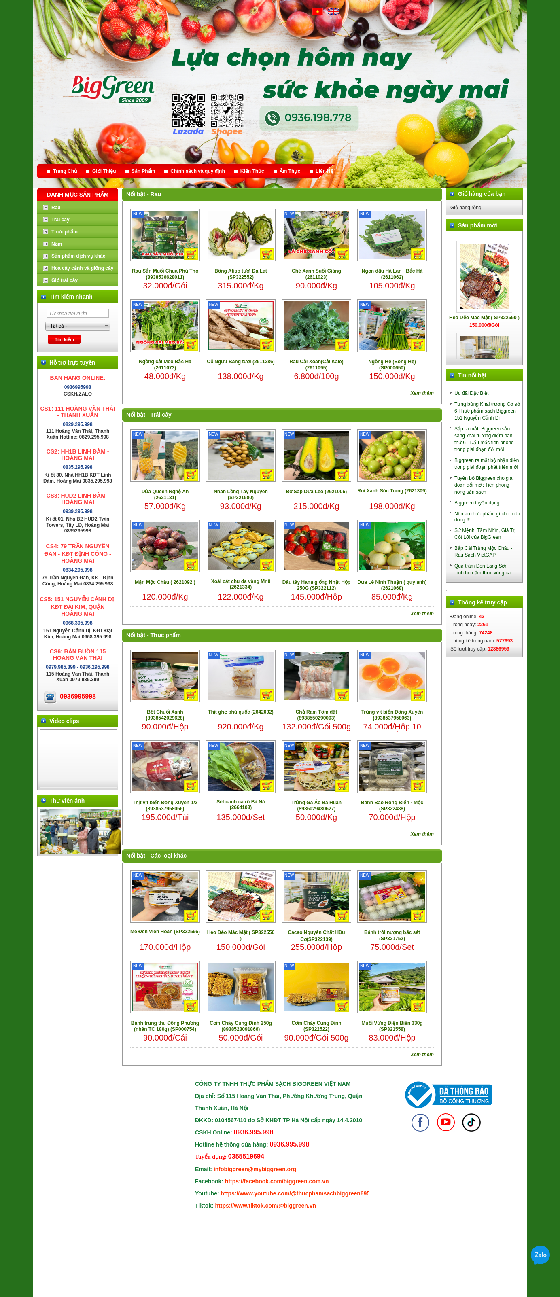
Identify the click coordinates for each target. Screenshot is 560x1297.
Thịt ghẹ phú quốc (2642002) (241, 712)
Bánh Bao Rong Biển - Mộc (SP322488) (392, 806)
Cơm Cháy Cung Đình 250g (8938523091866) (241, 1026)
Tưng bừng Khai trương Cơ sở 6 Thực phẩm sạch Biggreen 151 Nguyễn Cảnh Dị (487, 411)
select (106, 326)
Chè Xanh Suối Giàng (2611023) (316, 274)
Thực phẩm (166, 635)
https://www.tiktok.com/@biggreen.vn (265, 1205)
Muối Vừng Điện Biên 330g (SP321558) (391, 1026)
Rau (156, 194)
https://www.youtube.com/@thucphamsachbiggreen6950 (297, 1193)
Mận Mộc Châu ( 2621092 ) (165, 582)
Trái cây (161, 414)
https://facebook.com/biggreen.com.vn (277, 1181)
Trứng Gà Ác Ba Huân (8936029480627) (316, 806)
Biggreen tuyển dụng (476, 503)
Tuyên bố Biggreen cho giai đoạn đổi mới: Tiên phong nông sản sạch (483, 485)
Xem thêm (422, 393)
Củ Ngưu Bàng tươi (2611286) (240, 362)
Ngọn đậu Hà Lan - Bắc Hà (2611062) (392, 274)
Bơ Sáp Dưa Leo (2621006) (316, 491)
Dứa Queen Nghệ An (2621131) (165, 494)
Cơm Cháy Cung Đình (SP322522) (317, 1026)
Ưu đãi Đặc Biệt (471, 393)
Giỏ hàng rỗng (466, 207)
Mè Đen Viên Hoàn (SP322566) (165, 932)
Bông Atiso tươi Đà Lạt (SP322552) (240, 274)
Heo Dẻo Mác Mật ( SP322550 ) (241, 935)
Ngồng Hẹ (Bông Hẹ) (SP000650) (392, 365)
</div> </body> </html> (78, 758)
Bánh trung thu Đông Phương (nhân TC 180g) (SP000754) (165, 1026)
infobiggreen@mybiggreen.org (255, 1169)
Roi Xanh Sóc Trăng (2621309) (391, 491)
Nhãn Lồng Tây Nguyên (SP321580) (241, 494)
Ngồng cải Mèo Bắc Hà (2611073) (165, 365)
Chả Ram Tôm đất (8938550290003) (316, 715)
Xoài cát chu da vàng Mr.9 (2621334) (241, 584)
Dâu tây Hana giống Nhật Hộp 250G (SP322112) (316, 585)
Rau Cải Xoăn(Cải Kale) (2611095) (316, 365)
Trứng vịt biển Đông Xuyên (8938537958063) (392, 715)
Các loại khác (169, 855)
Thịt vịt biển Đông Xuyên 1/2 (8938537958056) (165, 806)
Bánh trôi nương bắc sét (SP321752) (392, 935)
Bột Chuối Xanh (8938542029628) (165, 715)
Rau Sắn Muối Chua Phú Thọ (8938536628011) (165, 274)
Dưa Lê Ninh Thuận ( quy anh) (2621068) (392, 585)
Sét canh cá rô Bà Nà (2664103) (240, 804)
